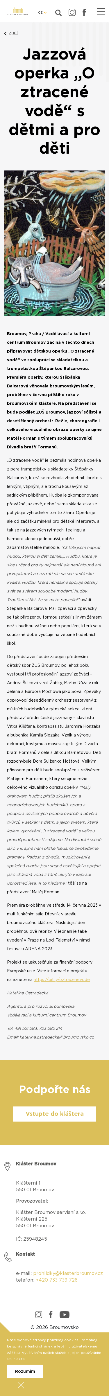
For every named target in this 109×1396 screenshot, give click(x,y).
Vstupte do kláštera (55, 1114)
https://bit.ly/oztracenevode (62, 980)
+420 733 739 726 (57, 1280)
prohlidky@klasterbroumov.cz (68, 1273)
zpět (13, 32)
